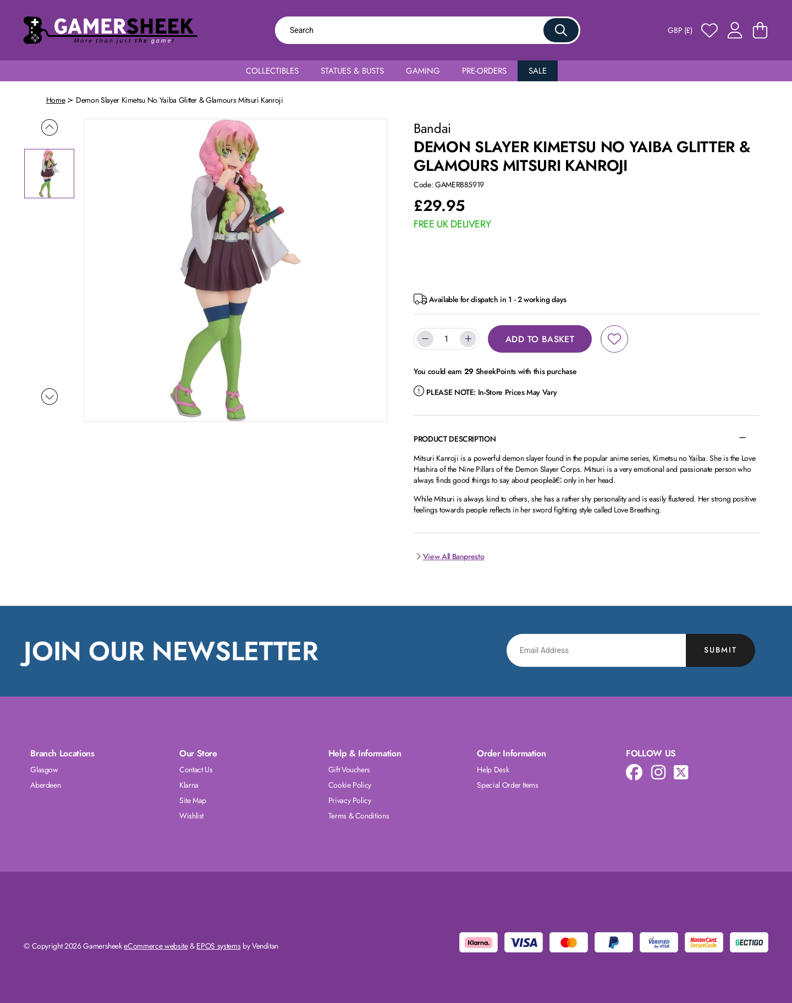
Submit (720, 649)
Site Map (192, 800)
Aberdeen (45, 784)
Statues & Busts (352, 70)
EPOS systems (218, 945)
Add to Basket (539, 339)
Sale (538, 70)
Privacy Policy (349, 800)
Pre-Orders (484, 70)
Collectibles (272, 70)
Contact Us (196, 769)
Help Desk (493, 769)
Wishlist (191, 815)
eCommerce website (156, 945)
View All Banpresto (449, 556)
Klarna (189, 784)
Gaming (423, 70)
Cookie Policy (349, 784)
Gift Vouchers (349, 769)
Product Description (455, 438)
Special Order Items (507, 784)
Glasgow (44, 769)
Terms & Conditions (358, 815)
